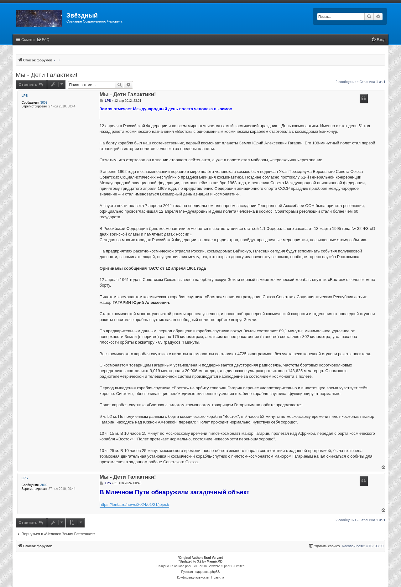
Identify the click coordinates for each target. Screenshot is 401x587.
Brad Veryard (213, 557)
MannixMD (214, 561)
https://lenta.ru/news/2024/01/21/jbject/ (134, 504)
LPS (25, 95)
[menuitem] (42, 40)
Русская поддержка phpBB (200, 572)
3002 (43, 102)
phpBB (190, 566)
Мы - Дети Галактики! (46, 75)
